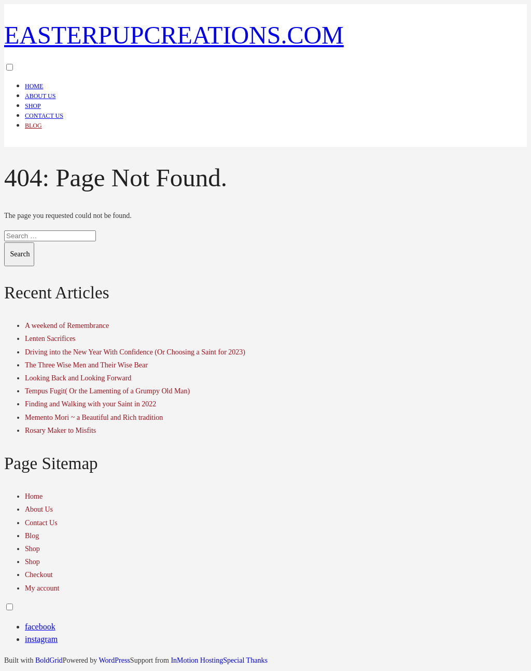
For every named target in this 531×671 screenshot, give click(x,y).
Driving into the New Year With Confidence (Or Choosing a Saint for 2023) (135, 352)
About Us (40, 96)
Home (34, 86)
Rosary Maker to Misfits (60, 430)
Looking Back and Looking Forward (78, 378)
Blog (33, 125)
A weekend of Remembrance (67, 326)
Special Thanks (245, 660)
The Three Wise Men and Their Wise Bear (86, 365)
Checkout (39, 575)
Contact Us (44, 115)
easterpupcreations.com (174, 35)
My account (42, 588)
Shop (33, 105)
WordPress (114, 660)
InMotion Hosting (197, 660)
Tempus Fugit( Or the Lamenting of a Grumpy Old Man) (107, 391)
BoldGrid (49, 660)
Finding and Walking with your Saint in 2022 (90, 404)
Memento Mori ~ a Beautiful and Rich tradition (94, 417)
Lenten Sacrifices (50, 339)
